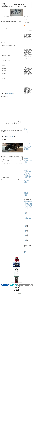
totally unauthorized (26, 182)
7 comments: (11, 93)
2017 (25, 227)
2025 (25, 213)
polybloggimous (26, 158)
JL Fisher (25, 157)
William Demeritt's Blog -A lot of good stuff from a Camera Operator (27, 131)
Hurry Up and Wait (26, 180)
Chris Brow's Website (27, 151)
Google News (26, 195)
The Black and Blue (26, 133)
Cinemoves (25, 170)
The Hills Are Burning (27, 147)
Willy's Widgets (26, 193)
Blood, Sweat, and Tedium (27, 146)
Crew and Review (26, 149)
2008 (25, 239)
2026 (25, 212)
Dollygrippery (16, 4)
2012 (25, 234)
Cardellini (25, 194)
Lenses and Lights (26, 150)
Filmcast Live (26, 148)
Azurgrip (25, 251)
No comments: (11, 136)
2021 (25, 222)
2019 (25, 225)
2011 (25, 235)
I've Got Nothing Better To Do (7, 97)
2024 (25, 214)
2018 (25, 226)
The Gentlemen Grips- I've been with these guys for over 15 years (28, 143)
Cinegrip (25, 185)
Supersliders (25, 162)
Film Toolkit (25, 129)
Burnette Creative (26, 145)
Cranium (25, 164)
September (27, 217)
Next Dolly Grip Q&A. (5, 18)
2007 (25, 240)
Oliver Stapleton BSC (27, 163)
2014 (25, 231)
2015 (25, 230)
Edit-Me (25, 196)
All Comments (26, 25)
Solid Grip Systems (26, 169)
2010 (25, 236)
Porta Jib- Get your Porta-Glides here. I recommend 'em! (27, 172)
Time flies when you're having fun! (8, 140)
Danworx (25, 159)
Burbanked (25, 181)
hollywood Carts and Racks (28, 191)
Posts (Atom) (7, 185)
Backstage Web (26, 192)
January (27, 221)
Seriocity (25, 184)
